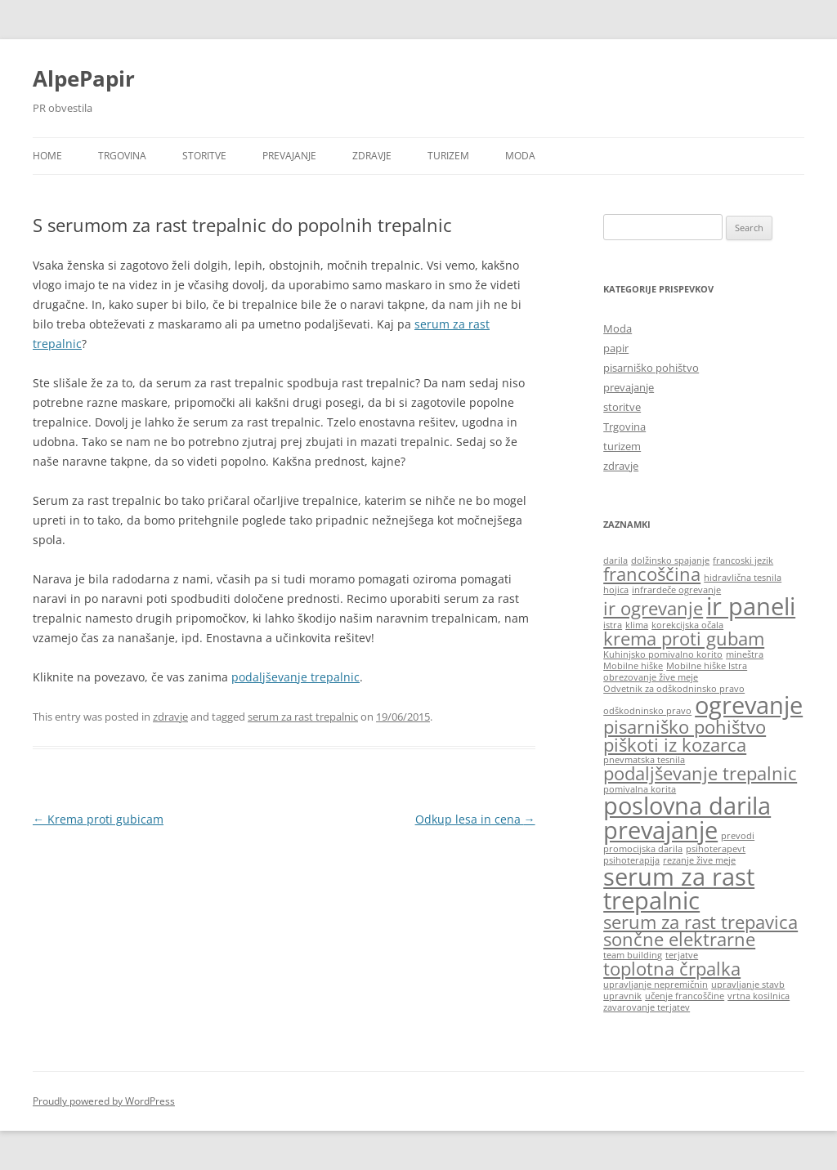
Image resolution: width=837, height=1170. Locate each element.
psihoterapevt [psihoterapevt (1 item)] (715, 849)
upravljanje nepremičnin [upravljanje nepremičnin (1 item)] (655, 984)
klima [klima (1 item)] (636, 625)
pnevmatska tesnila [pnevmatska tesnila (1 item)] (644, 760)
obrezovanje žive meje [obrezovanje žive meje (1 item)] (650, 677)
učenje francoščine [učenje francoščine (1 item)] (684, 996)
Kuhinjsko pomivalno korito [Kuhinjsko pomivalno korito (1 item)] (663, 654)
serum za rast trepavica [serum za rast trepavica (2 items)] (700, 922)
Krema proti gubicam (98, 819)
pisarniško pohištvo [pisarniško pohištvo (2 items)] (684, 727)
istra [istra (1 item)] (612, 625)
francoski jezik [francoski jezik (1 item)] (743, 560)
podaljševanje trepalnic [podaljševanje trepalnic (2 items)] (700, 773)
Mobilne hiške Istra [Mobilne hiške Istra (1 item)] (706, 666)
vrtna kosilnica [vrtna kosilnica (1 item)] (758, 996)
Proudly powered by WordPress (104, 1101)
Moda (520, 156)
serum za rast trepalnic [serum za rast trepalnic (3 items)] (678, 888)
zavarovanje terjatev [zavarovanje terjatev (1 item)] (646, 1007)
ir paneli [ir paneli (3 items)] (750, 606)
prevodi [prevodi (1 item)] (737, 836)
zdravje (372, 156)
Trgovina (122, 156)
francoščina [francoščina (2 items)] (651, 574)
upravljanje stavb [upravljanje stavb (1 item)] (748, 984)
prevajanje (289, 156)
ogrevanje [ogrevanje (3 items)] (749, 705)
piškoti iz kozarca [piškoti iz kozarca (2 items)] (674, 745)
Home (47, 156)
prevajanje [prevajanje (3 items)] (660, 830)
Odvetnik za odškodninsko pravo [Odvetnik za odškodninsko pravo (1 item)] (674, 688)
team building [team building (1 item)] (632, 955)
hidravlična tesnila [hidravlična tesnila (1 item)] (742, 577)
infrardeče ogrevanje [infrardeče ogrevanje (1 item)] (676, 590)
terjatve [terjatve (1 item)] (681, 955)
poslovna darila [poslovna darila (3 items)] (687, 805)
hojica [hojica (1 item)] (616, 590)
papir (616, 348)
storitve (204, 156)
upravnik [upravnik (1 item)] (622, 996)
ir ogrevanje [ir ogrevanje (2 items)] (653, 608)
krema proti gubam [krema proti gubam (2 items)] (683, 638)
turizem (448, 156)
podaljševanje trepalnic (295, 677)
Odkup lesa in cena (475, 819)
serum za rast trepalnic (303, 716)
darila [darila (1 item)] (615, 560)
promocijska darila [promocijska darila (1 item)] (643, 849)
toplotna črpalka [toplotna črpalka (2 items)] (672, 968)
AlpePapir (84, 78)
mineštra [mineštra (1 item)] (744, 654)
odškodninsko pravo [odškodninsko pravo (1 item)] (647, 711)
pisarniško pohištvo (651, 367)
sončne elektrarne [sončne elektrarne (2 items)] (679, 939)
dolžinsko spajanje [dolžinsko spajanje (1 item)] (670, 560)
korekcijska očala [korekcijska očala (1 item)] (687, 625)
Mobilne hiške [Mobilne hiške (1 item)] (633, 666)
